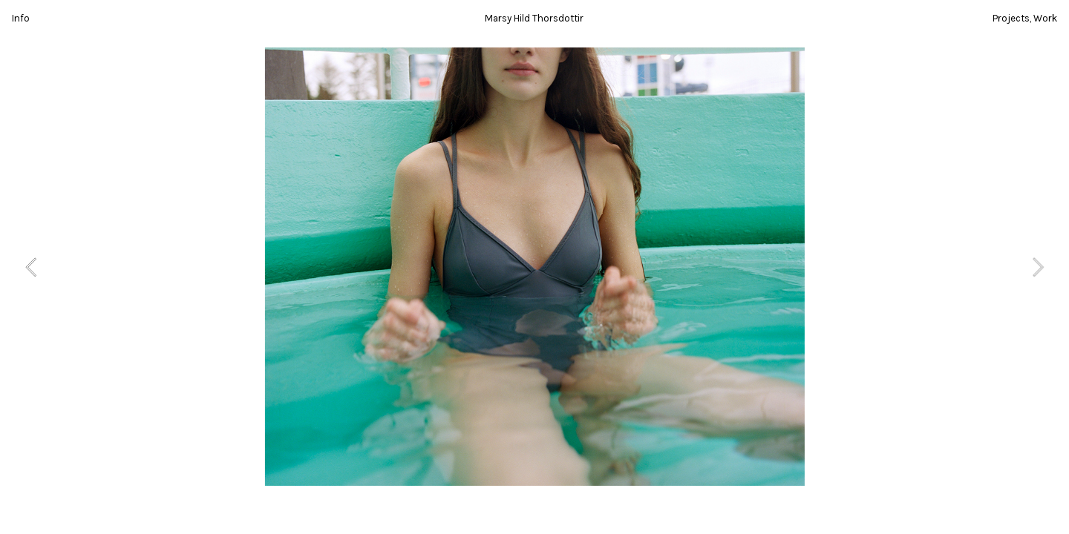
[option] (535, 266)
